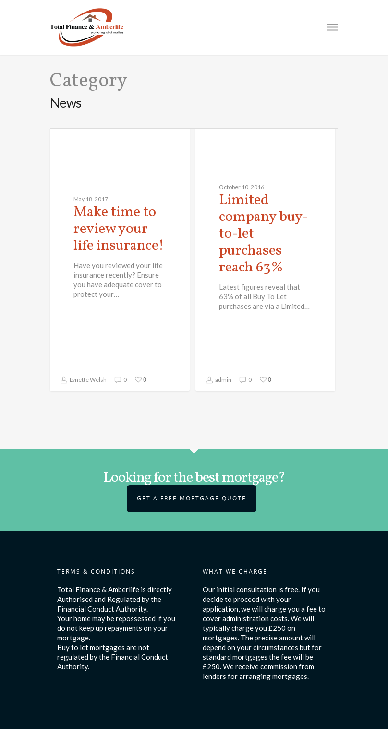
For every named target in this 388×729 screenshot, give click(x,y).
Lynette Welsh (83, 380)
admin (218, 380)
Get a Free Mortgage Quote (191, 498)
